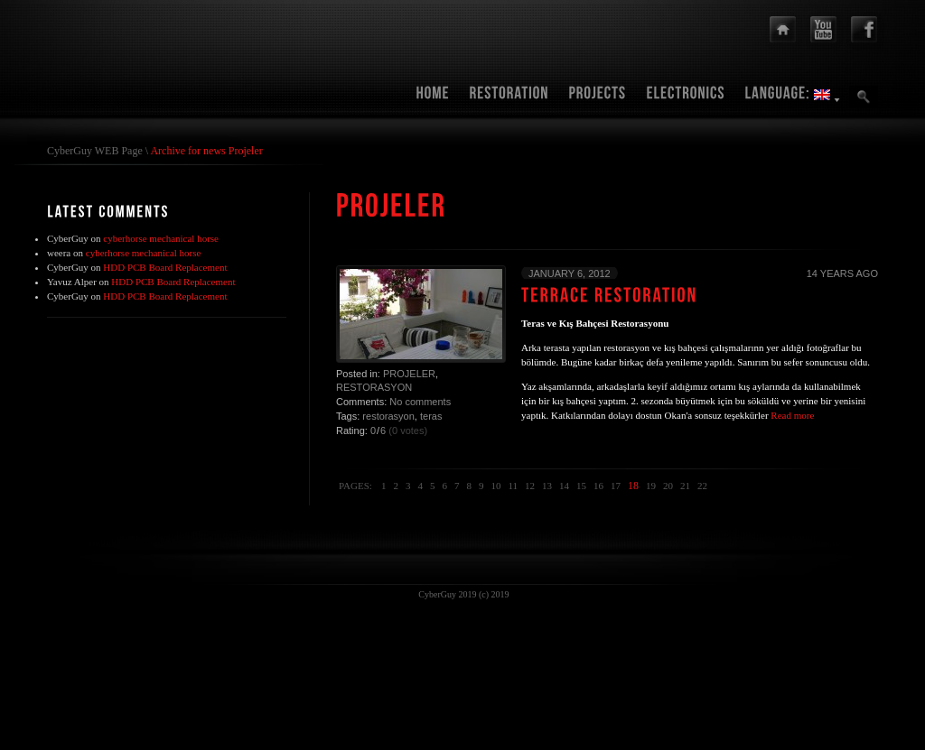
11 (513, 485)
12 (530, 485)
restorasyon (388, 416)
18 (633, 485)
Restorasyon (374, 387)
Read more (792, 415)
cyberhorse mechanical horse (161, 238)
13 (547, 485)
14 (564, 485)
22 (702, 485)
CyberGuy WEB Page (95, 150)
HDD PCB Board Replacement (165, 267)
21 (685, 485)
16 (598, 485)
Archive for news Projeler (206, 150)
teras (431, 416)
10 (495, 485)
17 (616, 485)
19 (651, 485)
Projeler (409, 373)
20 (668, 485)
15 (581, 485)
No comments (420, 401)
